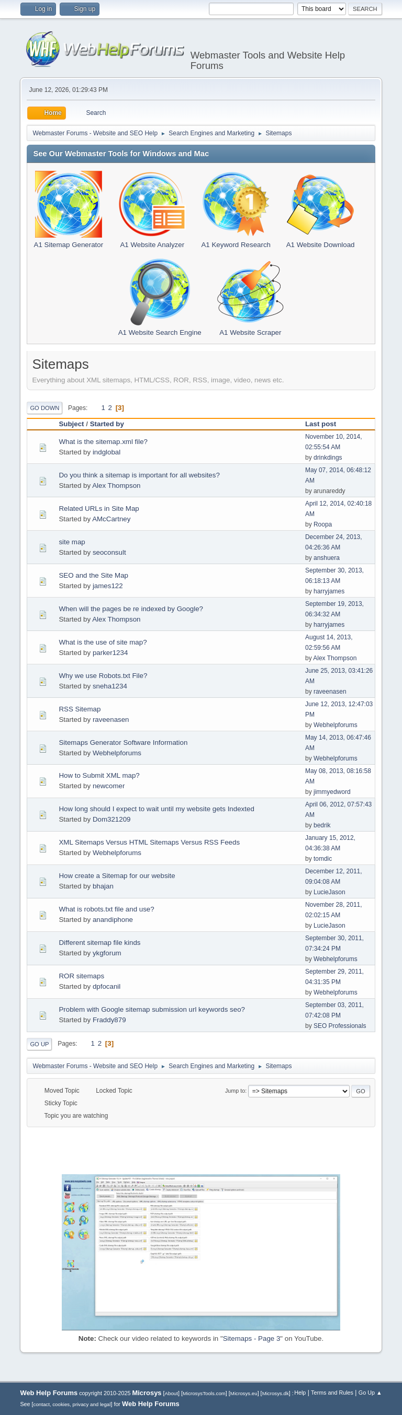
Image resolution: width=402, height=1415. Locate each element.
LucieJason (329, 892)
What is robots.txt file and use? (106, 909)
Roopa (323, 524)
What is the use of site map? (103, 642)
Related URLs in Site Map (99, 508)
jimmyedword (332, 792)
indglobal (106, 452)
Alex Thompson (116, 485)
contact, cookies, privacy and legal (72, 1404)
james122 (108, 586)
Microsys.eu (244, 1393)
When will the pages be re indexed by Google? (131, 609)
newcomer (109, 786)
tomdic (323, 858)
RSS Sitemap (79, 709)
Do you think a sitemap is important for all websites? (139, 475)
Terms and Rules (332, 1392)
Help (300, 1392)
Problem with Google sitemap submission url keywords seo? (152, 1009)
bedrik (322, 825)
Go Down (44, 408)
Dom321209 (112, 819)
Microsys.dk (275, 1393)
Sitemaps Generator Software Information (123, 742)
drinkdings (328, 457)
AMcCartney (111, 519)
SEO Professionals (340, 1026)
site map (72, 542)
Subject (71, 424)
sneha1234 (110, 686)
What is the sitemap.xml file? (103, 442)
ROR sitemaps (81, 976)
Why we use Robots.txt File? (103, 676)
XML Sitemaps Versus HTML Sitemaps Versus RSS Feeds (149, 842)
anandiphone (113, 919)
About (171, 1393)
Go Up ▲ (370, 1392)
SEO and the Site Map (93, 575)
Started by (107, 424)
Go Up (39, 1044)
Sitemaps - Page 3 (252, 1338)
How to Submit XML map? (99, 775)
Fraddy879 (109, 1020)
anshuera (327, 558)
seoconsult (109, 552)
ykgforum (107, 953)
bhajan (103, 886)
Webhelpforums (336, 725)
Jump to (235, 1090)
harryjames (329, 591)
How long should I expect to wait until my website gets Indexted (156, 809)
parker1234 (110, 653)
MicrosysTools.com (204, 1393)
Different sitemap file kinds (99, 942)
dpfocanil (106, 986)
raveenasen (330, 691)
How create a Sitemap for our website (117, 876)
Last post (325, 424)
